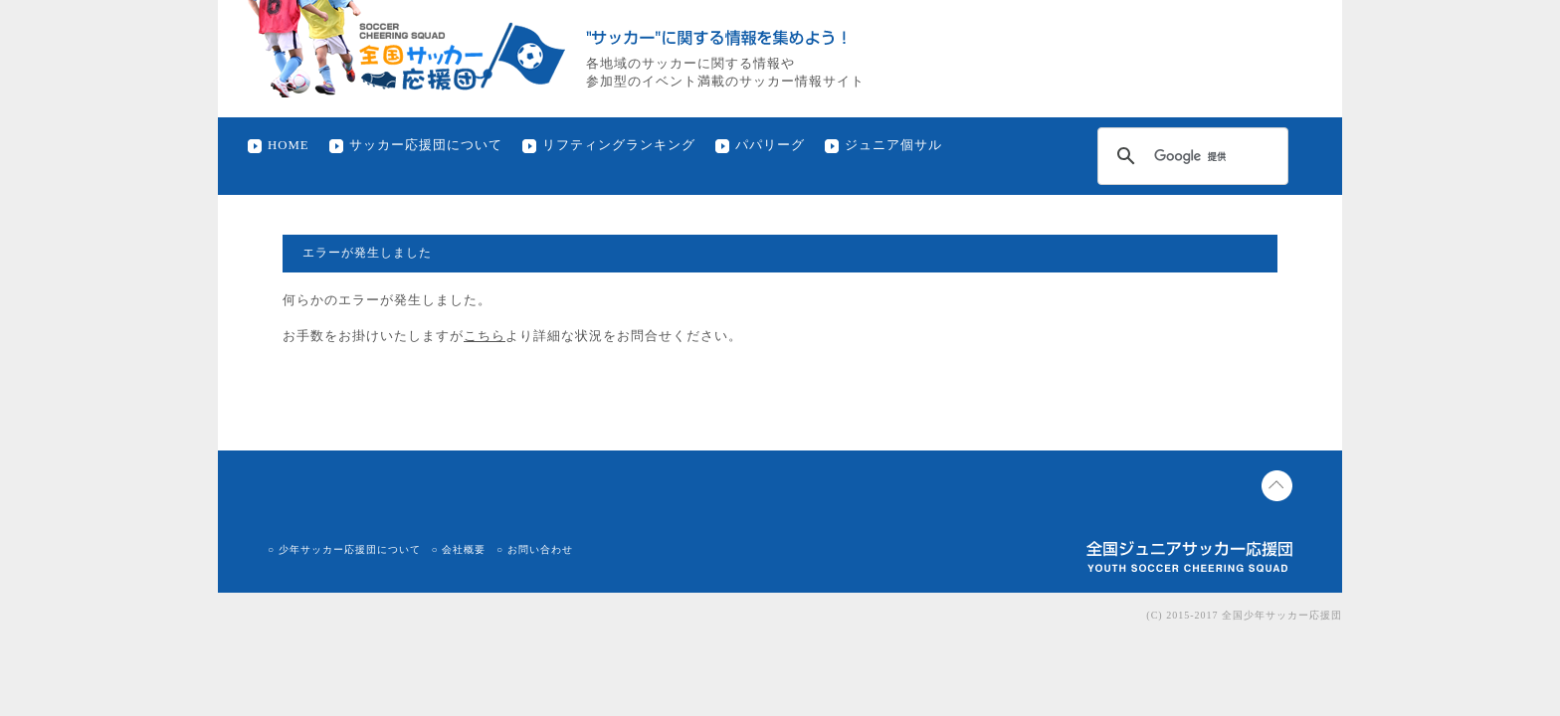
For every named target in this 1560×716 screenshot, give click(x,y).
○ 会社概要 (459, 549)
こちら (484, 336)
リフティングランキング (618, 145)
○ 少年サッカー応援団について (344, 549)
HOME (288, 145)
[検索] (1190, 156)
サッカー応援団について (425, 145)
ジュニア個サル (893, 145)
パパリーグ (770, 145)
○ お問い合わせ (534, 549)
